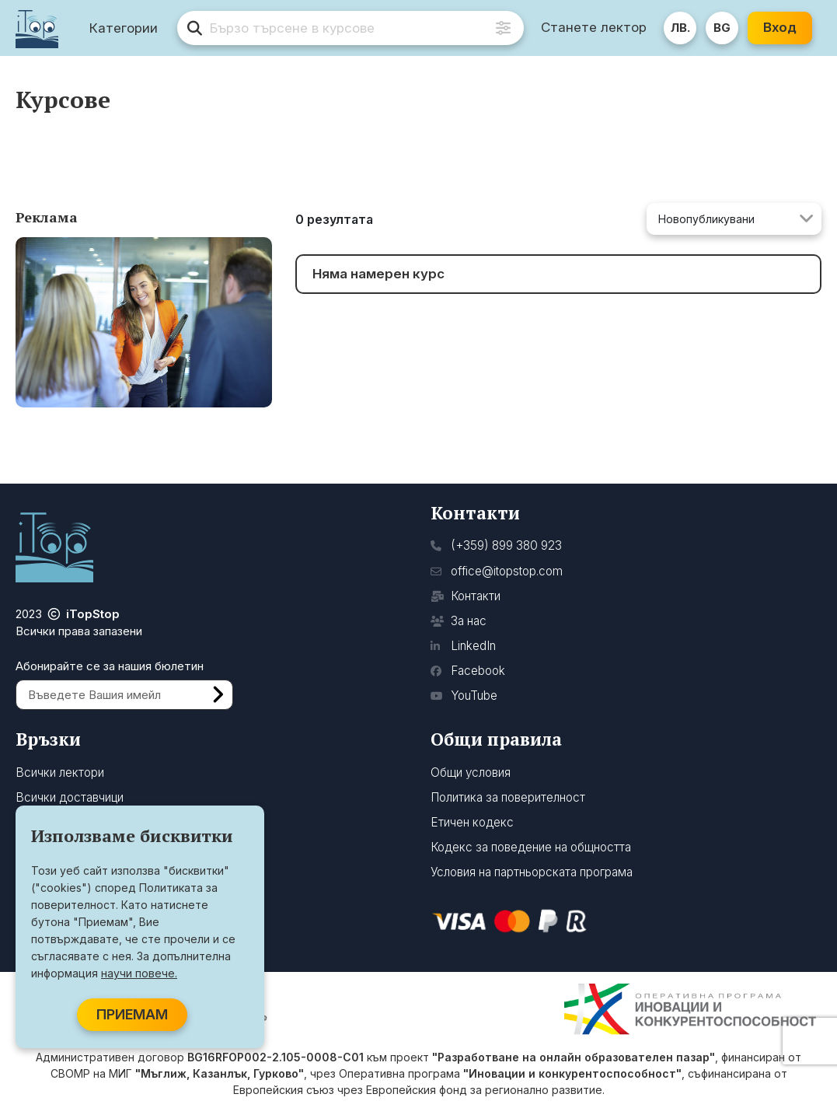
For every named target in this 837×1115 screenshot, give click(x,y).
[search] (350, 28)
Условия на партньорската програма (532, 872)
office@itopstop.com (497, 571)
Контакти (465, 596)
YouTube (464, 695)
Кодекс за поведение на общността (531, 847)
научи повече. (139, 973)
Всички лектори (60, 772)
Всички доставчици (70, 797)
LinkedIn (463, 645)
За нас (459, 620)
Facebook (468, 670)
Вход (780, 27)
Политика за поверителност (508, 797)
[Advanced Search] (503, 28)
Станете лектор (594, 27)
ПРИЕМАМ (132, 1014)
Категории (123, 28)
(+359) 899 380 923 (496, 545)
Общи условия (471, 772)
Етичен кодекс (472, 822)
